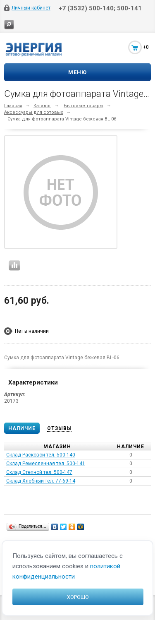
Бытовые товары (83, 105)
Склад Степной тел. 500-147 (39, 472)
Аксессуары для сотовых (33, 112)
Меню (77, 72)
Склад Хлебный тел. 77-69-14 (40, 481)
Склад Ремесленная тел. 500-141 (45, 463)
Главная (13, 105)
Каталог (42, 105)
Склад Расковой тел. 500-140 (40, 455)
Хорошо (78, 597)
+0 (146, 47)
